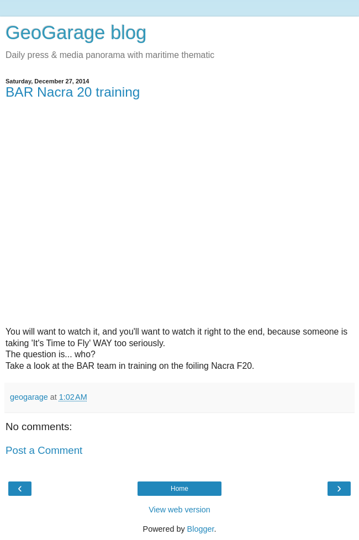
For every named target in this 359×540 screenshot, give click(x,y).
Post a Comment (44, 450)
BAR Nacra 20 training (73, 91)
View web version (179, 509)
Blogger (200, 529)
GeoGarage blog (76, 32)
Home (179, 489)
